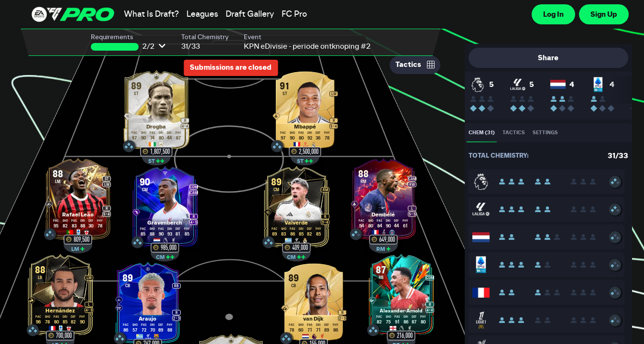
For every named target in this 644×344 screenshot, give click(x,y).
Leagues (202, 14)
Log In (553, 14)
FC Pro (294, 14)
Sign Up (603, 14)
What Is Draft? (151, 14)
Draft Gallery (250, 14)
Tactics (415, 64)
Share (548, 58)
